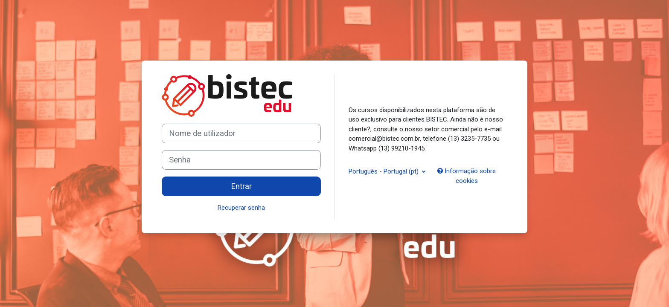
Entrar (241, 186)
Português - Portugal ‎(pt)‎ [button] (384, 171)
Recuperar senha (241, 207)
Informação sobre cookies (466, 176)
